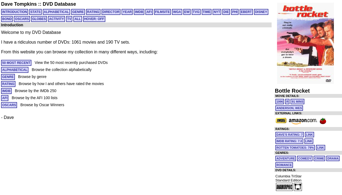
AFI (149, 12)
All (77, 19)
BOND (7, 19)
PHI (234, 12)
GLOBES (39, 19)
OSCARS (22, 19)
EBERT (246, 12)
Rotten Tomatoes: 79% (295, 147)
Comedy (304, 158)
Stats (35, 12)
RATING (93, 12)
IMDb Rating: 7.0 (289, 141)
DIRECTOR (111, 12)
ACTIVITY (56, 19)
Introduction (14, 12)
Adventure (285, 158)
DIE (226, 12)
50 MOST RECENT (16, 63)
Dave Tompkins (19, 4)
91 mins (297, 101)
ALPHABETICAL (56, 12)
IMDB (139, 12)
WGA (177, 12)
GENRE (78, 12)
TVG (196, 12)
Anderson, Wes (289, 108)
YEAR (127, 12)
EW (187, 12)
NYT (217, 12)
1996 (279, 101)
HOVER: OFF (94, 19)
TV (69, 19)
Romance (284, 165)
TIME (207, 12)
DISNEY (261, 12)
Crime (319, 158)
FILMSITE (162, 12)
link (309, 134)
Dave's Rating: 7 (289, 134)
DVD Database (59, 4)
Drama (332, 158)
